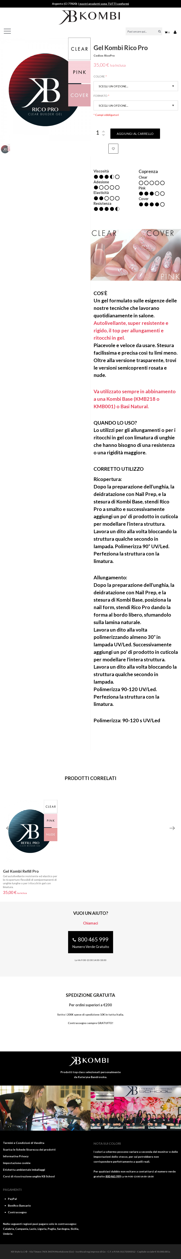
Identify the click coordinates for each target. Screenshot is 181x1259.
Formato (100, 95)
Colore (99, 76)
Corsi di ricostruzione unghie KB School (29, 1176)
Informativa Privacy (15, 1156)
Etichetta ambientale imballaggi (24, 1169)
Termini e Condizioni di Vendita (23, 1142)
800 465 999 (113, 1176)
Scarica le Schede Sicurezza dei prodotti (29, 1149)
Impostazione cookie (16, 1163)
